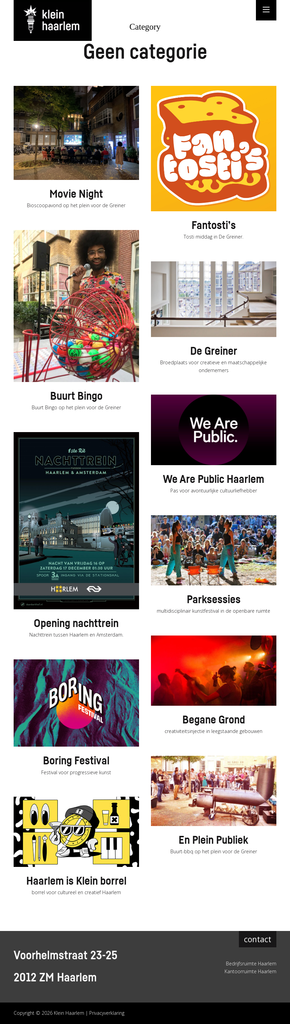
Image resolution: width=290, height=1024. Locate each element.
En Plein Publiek (213, 840)
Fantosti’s (213, 225)
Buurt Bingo (76, 396)
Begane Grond (213, 720)
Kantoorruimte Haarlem (250, 971)
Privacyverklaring (106, 1013)
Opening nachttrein (76, 623)
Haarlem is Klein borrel (76, 881)
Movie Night (76, 194)
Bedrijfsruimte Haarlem (251, 963)
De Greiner (213, 351)
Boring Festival (76, 761)
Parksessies (213, 600)
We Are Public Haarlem (213, 479)
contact (257, 939)
